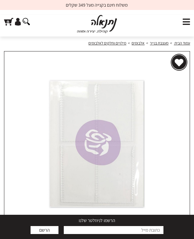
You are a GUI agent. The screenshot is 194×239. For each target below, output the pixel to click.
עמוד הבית (182, 42)
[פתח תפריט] (186, 22)
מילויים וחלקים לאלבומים (107, 42)
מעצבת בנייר (159, 42)
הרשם (44, 230)
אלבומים (138, 42)
